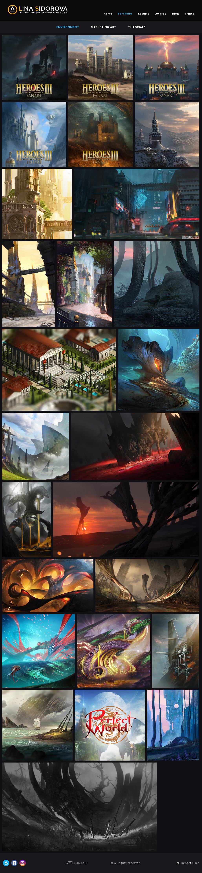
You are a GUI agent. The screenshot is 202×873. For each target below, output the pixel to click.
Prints (189, 13)
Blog (175, 13)
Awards (160, 13)
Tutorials (137, 27)
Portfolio (125, 13)
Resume (143, 13)
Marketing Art (103, 27)
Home (108, 13)
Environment (67, 27)
